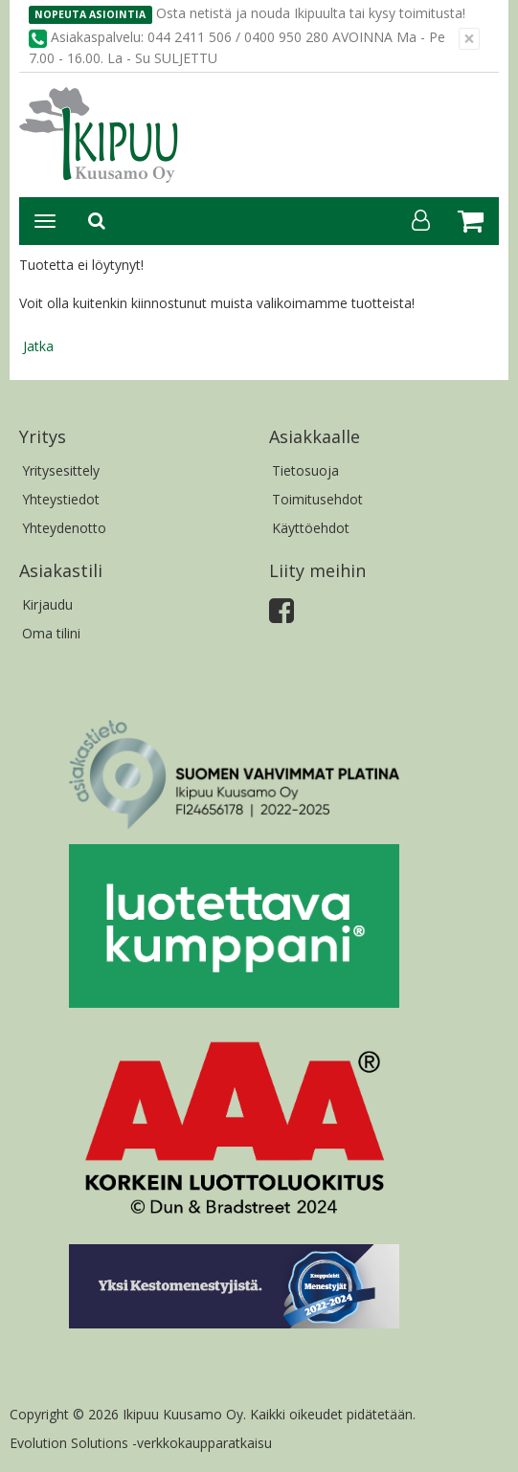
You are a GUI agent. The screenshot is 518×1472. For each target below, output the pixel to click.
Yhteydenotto (64, 528)
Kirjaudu (47, 604)
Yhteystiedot (61, 499)
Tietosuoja (305, 470)
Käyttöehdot (310, 528)
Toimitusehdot (317, 499)
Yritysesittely (61, 470)
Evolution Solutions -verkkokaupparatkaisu (141, 1443)
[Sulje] (469, 39)
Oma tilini (51, 633)
